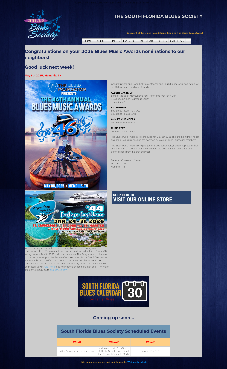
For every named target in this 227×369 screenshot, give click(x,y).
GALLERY (176, 41)
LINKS (114, 41)
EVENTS (128, 41)
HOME (88, 41)
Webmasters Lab (136, 362)
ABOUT (101, 41)
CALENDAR (146, 41)
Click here (49, 266)
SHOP (161, 41)
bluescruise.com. (58, 269)
